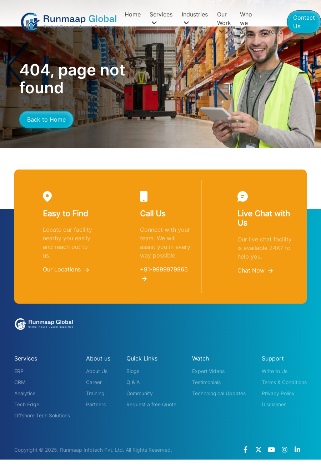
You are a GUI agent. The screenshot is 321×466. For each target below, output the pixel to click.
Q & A (133, 382)
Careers (271, 31)
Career (94, 382)
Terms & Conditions (284, 382)
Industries (195, 18)
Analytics (24, 393)
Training (95, 393)
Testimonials (206, 382)
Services (161, 18)
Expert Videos (208, 371)
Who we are (246, 23)
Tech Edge (26, 404)
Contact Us (304, 22)
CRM (19, 382)
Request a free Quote (151, 404)
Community (139, 393)
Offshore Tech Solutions (42, 415)
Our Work (224, 22)
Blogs (132, 371)
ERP (19, 371)
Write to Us (274, 371)
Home (133, 14)
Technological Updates (219, 393)
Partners (96, 404)
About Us (96, 371)
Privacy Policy (278, 393)
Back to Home (46, 119)
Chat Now (255, 270)
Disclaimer (274, 404)
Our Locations (66, 269)
